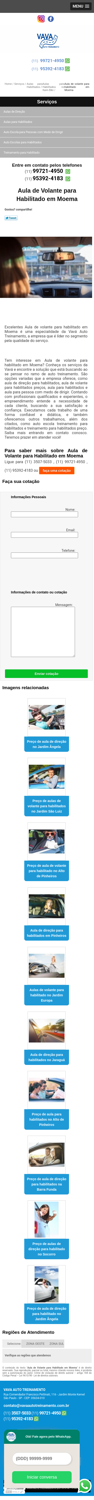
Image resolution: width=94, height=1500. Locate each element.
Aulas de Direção (15, 111)
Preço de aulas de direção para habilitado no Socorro (46, 1249)
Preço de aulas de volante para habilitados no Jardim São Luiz (47, 806)
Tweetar (11, 218)
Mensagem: (42, 630)
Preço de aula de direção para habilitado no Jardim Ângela (46, 1314)
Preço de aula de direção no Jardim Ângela (46, 744)
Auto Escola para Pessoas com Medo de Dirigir (34, 132)
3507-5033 (21, 1412)
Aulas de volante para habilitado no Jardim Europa (47, 995)
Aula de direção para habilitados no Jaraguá (47, 1057)
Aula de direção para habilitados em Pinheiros (46, 933)
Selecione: (14, 1343)
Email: (43, 533)
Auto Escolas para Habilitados (23, 142)
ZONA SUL (56, 1343)
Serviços (47, 101)
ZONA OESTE (35, 1343)
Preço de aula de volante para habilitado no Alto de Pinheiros (46, 871)
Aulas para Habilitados (18, 122)
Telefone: (43, 553)
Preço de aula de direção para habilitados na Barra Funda (46, 1184)
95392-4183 (52, 68)
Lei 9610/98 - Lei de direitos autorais (38, 1375)
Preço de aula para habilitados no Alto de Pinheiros (46, 1119)
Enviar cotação (46, 674)
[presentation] (41, 575)
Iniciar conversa (42, 1477)
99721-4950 (52, 60)
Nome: (43, 512)
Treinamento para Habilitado (22, 152)
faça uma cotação (57, 470)
